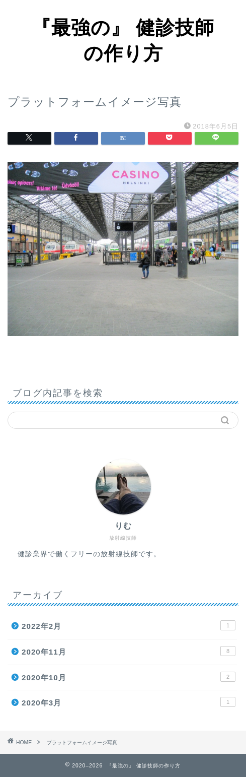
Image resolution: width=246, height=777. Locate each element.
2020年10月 (128, 677)
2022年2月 (128, 625)
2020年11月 (128, 651)
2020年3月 (128, 702)
